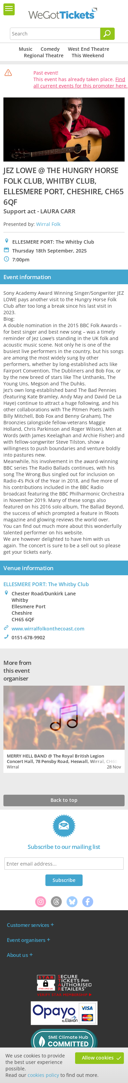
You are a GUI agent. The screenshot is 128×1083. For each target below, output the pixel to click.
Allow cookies (98, 1057)
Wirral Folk (48, 224)
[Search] (107, 34)
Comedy (50, 49)
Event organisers (26, 939)
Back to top (64, 800)
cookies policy (43, 1075)
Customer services (28, 924)
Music (25, 49)
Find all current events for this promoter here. (80, 82)
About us (17, 954)
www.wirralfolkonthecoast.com (48, 628)
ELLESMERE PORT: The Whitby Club (46, 584)
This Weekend (88, 55)
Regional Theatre (43, 55)
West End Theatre (88, 49)
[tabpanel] (64, 728)
